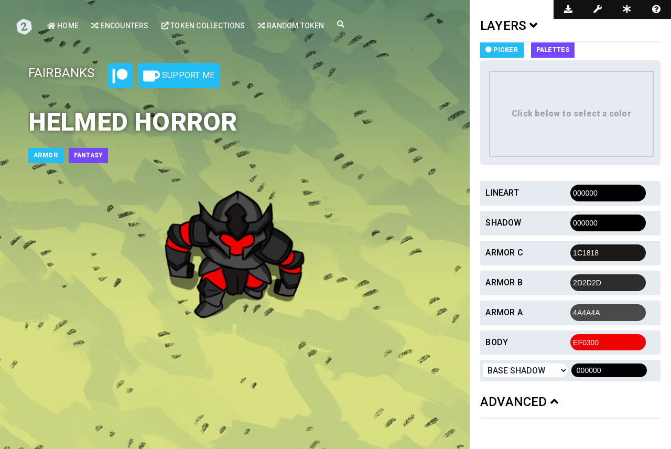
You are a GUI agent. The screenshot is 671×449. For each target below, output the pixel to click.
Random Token (291, 26)
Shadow (503, 223)
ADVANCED (519, 401)
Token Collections (203, 26)
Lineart (501, 193)
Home (63, 26)
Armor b (503, 282)
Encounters (119, 26)
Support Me (178, 76)
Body (496, 342)
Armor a (503, 312)
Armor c (504, 253)
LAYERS (509, 25)
